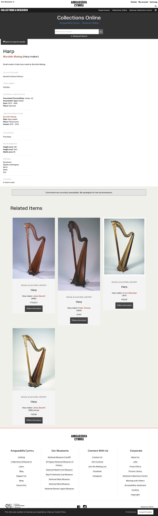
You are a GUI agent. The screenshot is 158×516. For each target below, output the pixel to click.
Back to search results (14, 42)
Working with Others (135, 480)
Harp (34, 289)
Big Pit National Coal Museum (59, 474)
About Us (135, 457)
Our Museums (7, 2)
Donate (134, 2)
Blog (21, 471)
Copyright (135, 495)
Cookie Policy (60, 512)
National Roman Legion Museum (59, 489)
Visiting (21, 457)
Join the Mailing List (97, 466)
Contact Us (97, 457)
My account (143, 2)
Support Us (21, 476)
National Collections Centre (140, 10)
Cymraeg (153, 2)
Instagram (97, 476)
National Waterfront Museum (59, 470)
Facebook (97, 471)
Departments (104, 10)
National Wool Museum (59, 484)
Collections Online (119, 10)
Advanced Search (79, 36)
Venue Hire (21, 485)
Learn (21, 466)
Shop (21, 480)
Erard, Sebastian (130, 293)
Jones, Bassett (39, 296)
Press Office (135, 466)
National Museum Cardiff (59, 457)
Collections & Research (14, 10)
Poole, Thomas (84, 308)
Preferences (131, 512)
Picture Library (135, 471)
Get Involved (97, 462)
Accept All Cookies (145, 512)
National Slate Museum (59, 479)
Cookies (135, 490)
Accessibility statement (135, 485)
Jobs (135, 462)
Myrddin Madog (12, 56)
